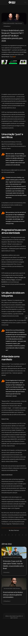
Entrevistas (6, 572)
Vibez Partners (18, 23)
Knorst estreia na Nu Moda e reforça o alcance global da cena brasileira (13, 594)
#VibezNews (7, 26)
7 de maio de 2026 (7, 588)
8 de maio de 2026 (7, 557)
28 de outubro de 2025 (8, 23)
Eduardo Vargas (16, 557)
